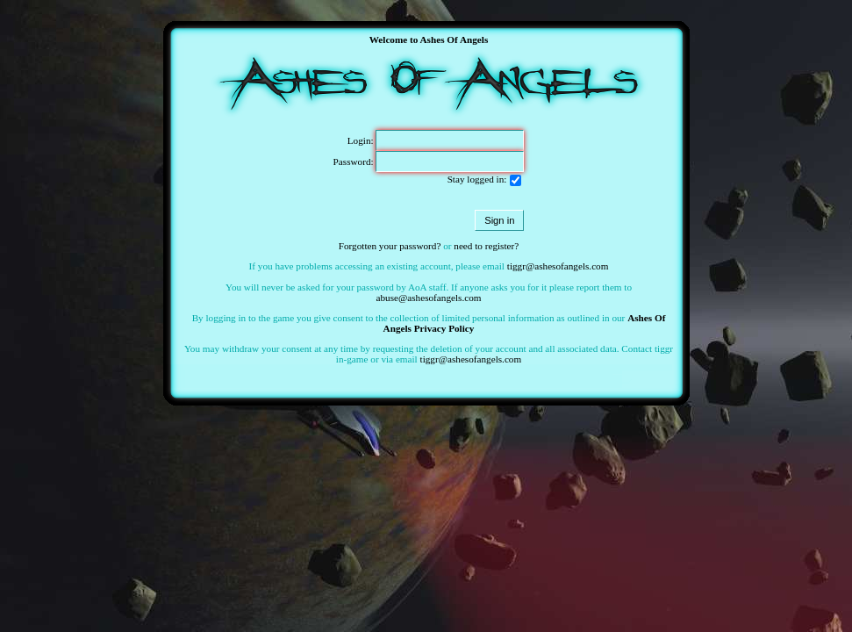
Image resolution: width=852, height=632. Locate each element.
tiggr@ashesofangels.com (558, 266)
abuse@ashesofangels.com (429, 297)
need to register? (486, 246)
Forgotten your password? (390, 246)
